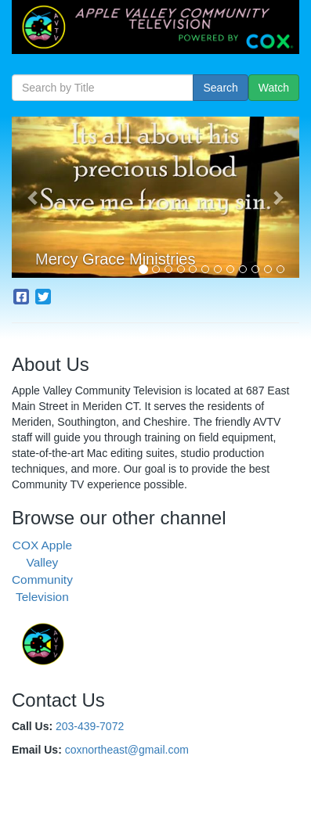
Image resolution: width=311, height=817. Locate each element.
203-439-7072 (90, 726)
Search (220, 87)
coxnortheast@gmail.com (127, 749)
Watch (274, 87)
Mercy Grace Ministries (115, 259)
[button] (33, 197)
